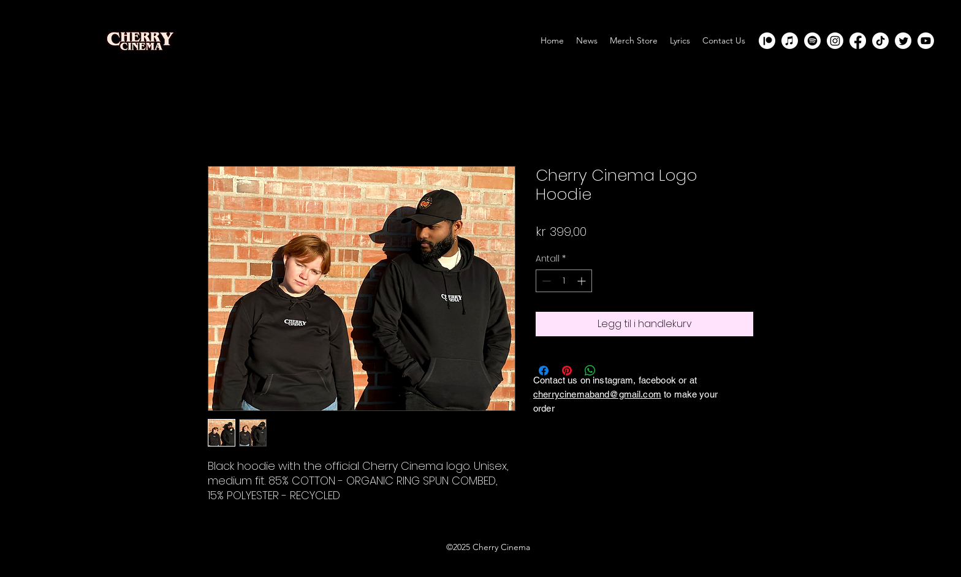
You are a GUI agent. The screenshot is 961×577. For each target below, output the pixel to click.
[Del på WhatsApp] (590, 370)
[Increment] (582, 281)
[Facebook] (857, 40)
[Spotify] (812, 40)
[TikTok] (880, 40)
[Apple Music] (789, 40)
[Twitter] (903, 40)
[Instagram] (835, 40)
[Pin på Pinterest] (567, 370)
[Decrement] (545, 281)
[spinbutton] (564, 281)
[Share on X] (613, 370)
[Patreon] (767, 40)
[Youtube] (925, 40)
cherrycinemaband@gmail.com (597, 394)
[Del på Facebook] (543, 370)
